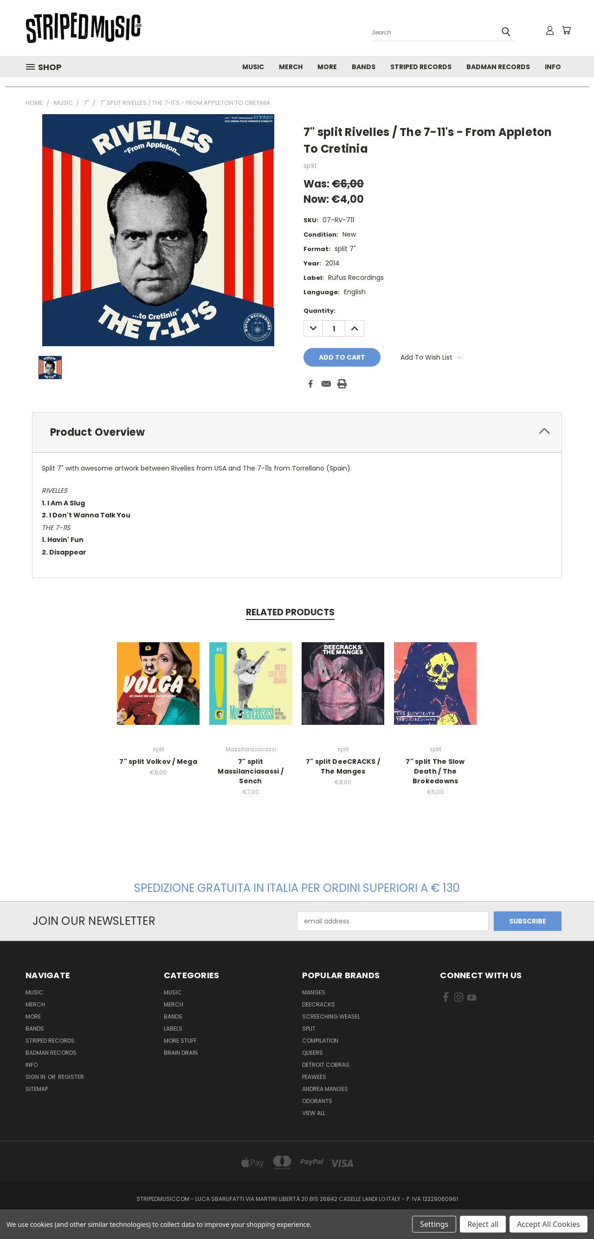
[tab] (297, 432)
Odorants (317, 1101)
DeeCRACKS (318, 1004)
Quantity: (319, 310)
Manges (313, 992)
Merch (291, 66)
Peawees (314, 1077)
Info (553, 66)
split (309, 1028)
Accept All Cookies (548, 1224)
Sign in (36, 1077)
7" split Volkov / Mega (159, 761)
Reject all (482, 1224)
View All (313, 1113)
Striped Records (421, 66)
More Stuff (180, 1041)
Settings (434, 1224)
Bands (363, 66)
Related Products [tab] (290, 612)
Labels (173, 1028)
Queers (312, 1053)
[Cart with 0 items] (566, 30)
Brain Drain (181, 1053)
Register (71, 1077)
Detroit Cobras (325, 1065)
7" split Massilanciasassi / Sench (251, 771)
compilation (320, 1041)
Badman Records (498, 66)
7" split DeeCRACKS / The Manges (343, 766)
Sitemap (37, 1089)
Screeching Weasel (331, 1016)
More (327, 66)
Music (253, 66)
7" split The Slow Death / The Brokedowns (435, 771)
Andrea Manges (325, 1089)
